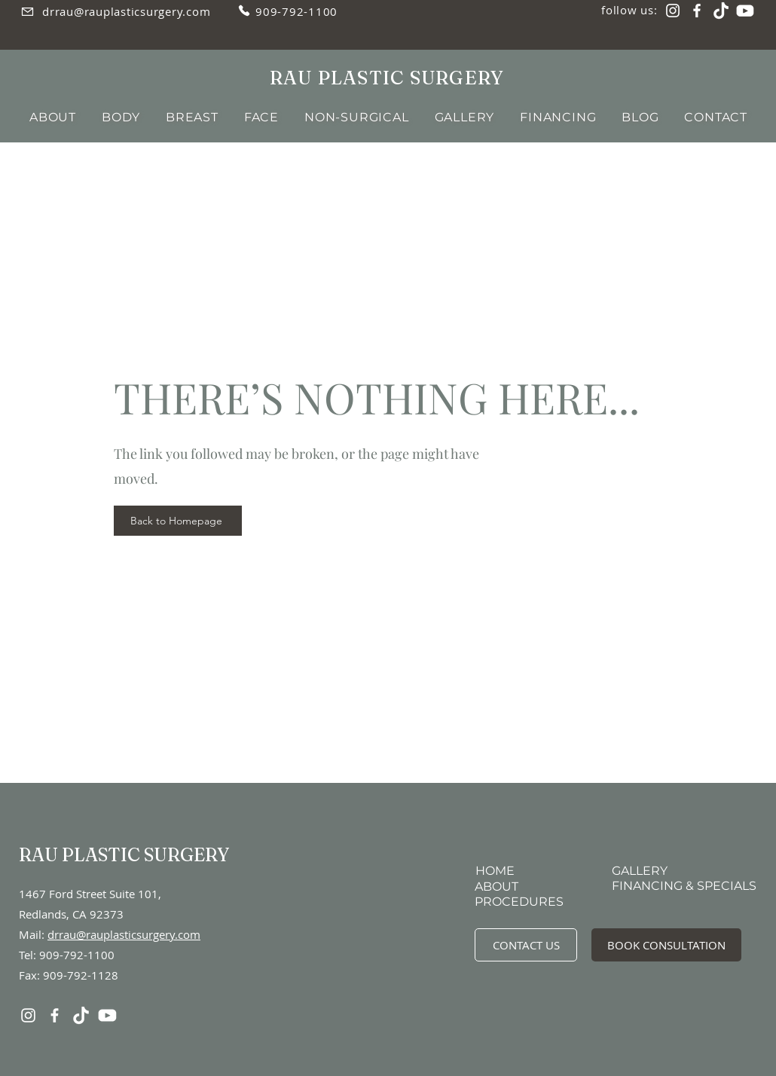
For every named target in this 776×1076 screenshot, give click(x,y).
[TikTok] (721, 11)
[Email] (27, 11)
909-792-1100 (77, 954)
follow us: (629, 9)
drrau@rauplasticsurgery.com (123, 934)
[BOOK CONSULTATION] (666, 944)
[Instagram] (673, 11)
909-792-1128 (80, 975)
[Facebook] (697, 11)
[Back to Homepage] (178, 521)
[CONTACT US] (526, 944)
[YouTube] (745, 11)
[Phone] (244, 10)
